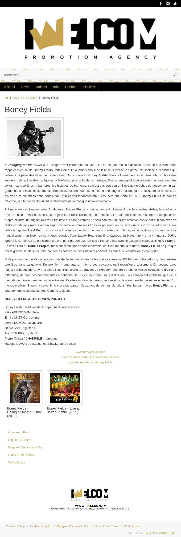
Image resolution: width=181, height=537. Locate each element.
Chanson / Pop (18, 432)
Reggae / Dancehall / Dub (25, 447)
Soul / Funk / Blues (25, 97)
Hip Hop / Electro (19, 440)
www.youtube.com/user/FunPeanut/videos (90, 357)
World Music (16, 462)
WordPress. (167, 533)
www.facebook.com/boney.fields (90, 362)
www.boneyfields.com (90, 352)
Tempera (149, 533)
